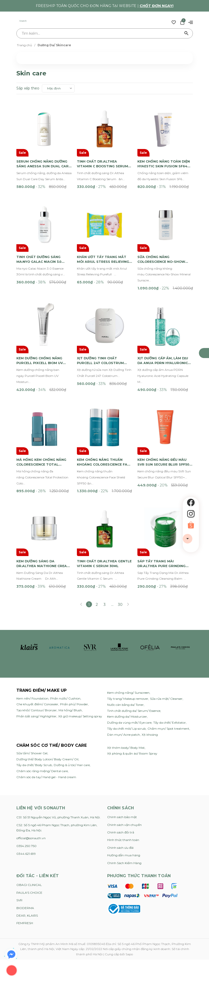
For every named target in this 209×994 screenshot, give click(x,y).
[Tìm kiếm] (186, 33)
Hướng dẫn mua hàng (123, 791)
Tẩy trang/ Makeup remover (127, 634)
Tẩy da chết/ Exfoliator (169, 658)
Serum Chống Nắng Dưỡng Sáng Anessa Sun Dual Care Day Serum (42, 150)
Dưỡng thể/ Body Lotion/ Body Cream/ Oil (47, 695)
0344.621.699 (26, 789)
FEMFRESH (24, 859)
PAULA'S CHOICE (29, 828)
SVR (19, 836)
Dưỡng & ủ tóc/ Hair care (72, 701)
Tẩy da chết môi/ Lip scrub (126, 664)
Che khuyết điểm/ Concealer (37, 640)
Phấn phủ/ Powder (74, 640)
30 (120, 540)
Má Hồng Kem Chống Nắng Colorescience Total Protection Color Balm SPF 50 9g (43, 410)
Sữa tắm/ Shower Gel (31, 689)
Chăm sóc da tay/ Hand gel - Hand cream (46, 713)
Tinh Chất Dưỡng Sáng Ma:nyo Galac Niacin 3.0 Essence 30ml (41, 233)
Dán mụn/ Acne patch (123, 670)
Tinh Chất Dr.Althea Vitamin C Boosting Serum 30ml (99, 150)
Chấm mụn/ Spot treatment (168, 664)
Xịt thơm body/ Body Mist (126, 683)
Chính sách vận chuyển (124, 760)
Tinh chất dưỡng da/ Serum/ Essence (133, 646)
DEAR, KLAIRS (27, 851)
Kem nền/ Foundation (32, 634)
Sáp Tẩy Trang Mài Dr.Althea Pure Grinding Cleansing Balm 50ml (163, 498)
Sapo (129, 889)
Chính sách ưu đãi (120, 783)
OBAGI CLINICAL (29, 820)
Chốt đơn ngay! (156, 6)
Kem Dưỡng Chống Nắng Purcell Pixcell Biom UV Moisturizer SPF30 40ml (42, 322)
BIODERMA (25, 843)
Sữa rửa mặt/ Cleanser (166, 634)
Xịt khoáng (150, 670)
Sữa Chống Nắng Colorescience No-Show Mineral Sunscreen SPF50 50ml (164, 233)
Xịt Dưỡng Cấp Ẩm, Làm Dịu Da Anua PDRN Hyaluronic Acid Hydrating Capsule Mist (163, 322)
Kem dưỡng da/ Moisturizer (127, 652)
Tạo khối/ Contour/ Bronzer (36, 646)
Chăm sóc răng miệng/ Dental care (42, 707)
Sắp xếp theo (27, 88)
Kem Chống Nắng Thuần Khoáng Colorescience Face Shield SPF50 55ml (102, 410)
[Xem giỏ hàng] (182, 22)
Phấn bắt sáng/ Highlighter (36, 652)
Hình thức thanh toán (123, 775)
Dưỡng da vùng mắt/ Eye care (129, 658)
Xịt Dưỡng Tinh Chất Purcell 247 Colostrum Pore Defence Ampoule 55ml (103, 322)
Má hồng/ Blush (70, 646)
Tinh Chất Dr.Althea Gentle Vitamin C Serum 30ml (102, 498)
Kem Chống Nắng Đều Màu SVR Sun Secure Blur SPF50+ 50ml (164, 410)
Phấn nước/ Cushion (65, 634)
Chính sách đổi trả (120, 768)
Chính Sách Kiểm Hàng (124, 798)
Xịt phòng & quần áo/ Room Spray (132, 689)
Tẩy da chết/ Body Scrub (34, 701)
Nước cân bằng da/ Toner (125, 640)
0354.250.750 (26, 781)
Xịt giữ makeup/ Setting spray (80, 652)
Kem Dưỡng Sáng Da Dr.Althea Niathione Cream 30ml (38, 498)
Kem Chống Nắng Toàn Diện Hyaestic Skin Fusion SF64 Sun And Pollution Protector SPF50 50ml (164, 150)
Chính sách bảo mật (122, 753)
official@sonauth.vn (31, 774)
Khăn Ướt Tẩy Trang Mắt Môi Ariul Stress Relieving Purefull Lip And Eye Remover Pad (104, 233)
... (112, 540)
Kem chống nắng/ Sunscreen (128, 628)
